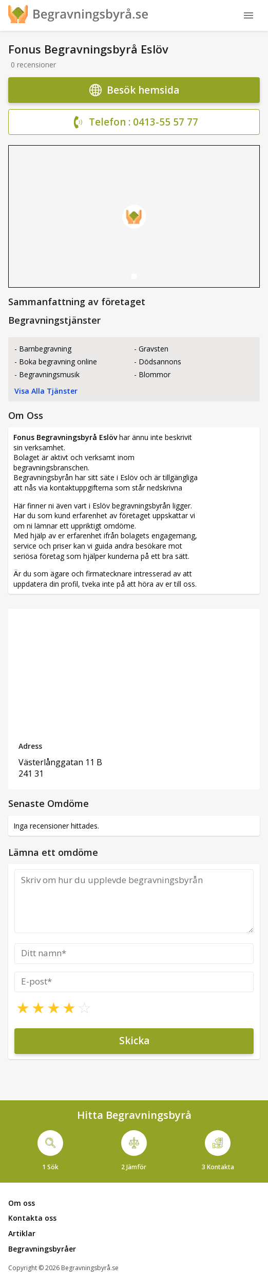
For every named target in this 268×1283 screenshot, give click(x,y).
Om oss (21, 1203)
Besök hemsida (134, 90)
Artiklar (21, 1233)
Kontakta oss (32, 1218)
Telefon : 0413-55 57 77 (134, 122)
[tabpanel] (134, 216)
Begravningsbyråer (42, 1249)
